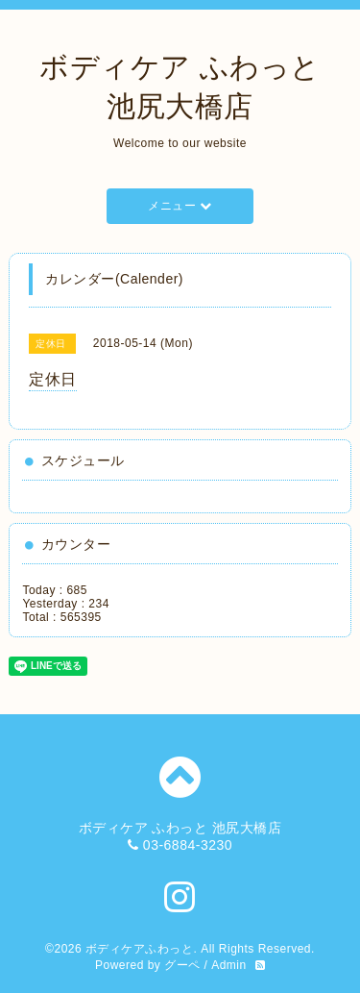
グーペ (182, 965)
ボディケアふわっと (139, 949)
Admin (229, 965)
